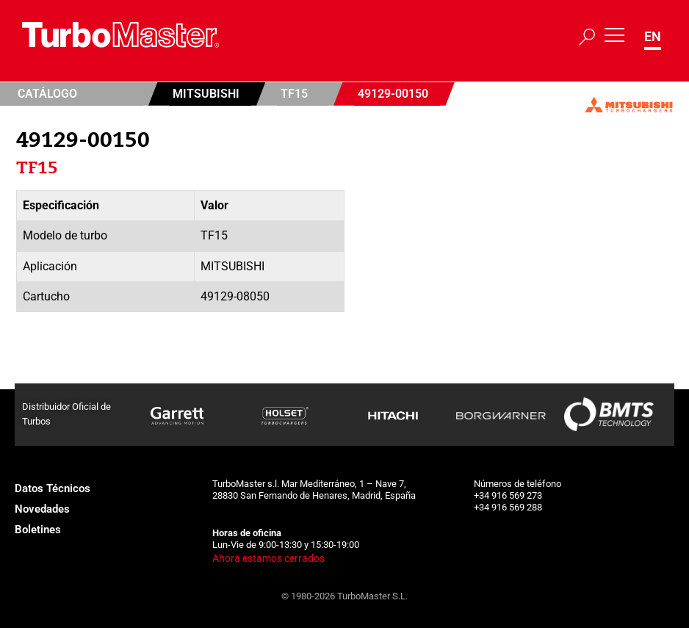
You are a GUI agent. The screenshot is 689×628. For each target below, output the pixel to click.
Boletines (38, 529)
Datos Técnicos (52, 488)
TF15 (294, 94)
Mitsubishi (206, 94)
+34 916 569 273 (508, 495)
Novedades (42, 509)
